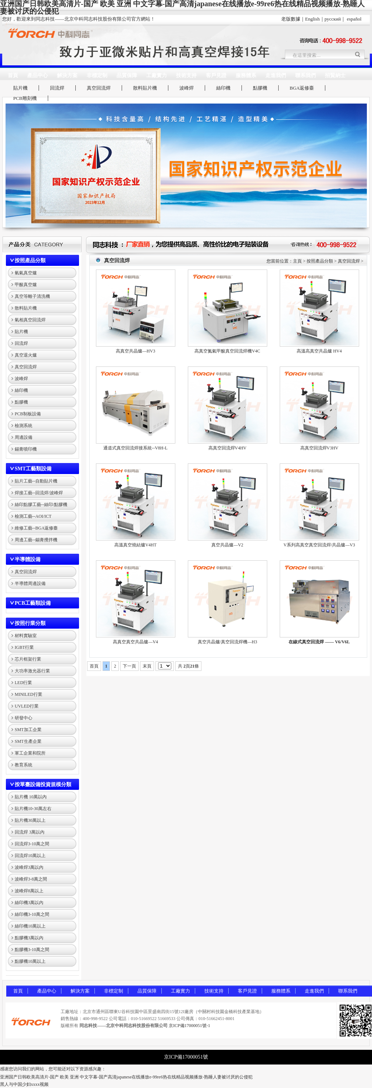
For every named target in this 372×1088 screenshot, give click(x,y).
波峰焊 (186, 88)
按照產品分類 (30, 260)
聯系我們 (305, 75)
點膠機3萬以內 (29, 937)
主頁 (297, 261)
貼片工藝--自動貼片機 (36, 481)
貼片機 (20, 88)
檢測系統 (23, 425)
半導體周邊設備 (30, 583)
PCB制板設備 (28, 413)
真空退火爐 (26, 355)
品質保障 (127, 75)
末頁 (147, 666)
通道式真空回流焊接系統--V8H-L (135, 448)
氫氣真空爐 (26, 272)
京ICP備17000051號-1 (189, 1025)
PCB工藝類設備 (33, 603)
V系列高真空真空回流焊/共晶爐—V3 (319, 544)
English (312, 19)
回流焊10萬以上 (30, 855)
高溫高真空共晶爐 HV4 (319, 351)
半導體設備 (27, 559)
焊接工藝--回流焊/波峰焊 (39, 492)
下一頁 (129, 666)
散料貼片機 (145, 88)
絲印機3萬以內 (29, 902)
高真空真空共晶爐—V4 (135, 641)
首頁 (13, 75)
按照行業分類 (30, 623)
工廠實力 (156, 75)
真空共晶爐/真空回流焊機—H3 (227, 641)
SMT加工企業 (28, 729)
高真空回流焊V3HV (319, 448)
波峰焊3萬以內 (29, 867)
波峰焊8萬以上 (29, 890)
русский (333, 19)
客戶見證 (216, 75)
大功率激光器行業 (32, 670)
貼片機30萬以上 (30, 820)
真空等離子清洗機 (32, 296)
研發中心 (23, 717)
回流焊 (57, 88)
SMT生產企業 (28, 741)
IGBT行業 (24, 647)
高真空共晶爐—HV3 (135, 351)
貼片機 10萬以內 (31, 796)
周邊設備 (23, 437)
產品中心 (37, 75)
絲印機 (223, 88)
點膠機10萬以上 (30, 961)
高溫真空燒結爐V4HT (135, 544)
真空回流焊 (99, 88)
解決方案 (67, 75)
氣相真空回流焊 (30, 319)
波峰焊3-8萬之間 (31, 879)
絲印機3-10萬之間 (32, 914)
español (354, 19)
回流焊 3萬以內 (29, 832)
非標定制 (97, 75)
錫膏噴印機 (26, 449)
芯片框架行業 (28, 659)
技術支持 (186, 75)
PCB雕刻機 (25, 98)
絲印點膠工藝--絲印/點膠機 (41, 504)
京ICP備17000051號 (186, 1057)
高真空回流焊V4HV (227, 448)
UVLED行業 (27, 706)
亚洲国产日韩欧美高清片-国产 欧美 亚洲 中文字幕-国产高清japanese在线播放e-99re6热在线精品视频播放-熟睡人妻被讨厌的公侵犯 (126, 1077)
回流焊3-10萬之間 (32, 843)
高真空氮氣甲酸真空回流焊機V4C (227, 351)
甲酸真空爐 (26, 284)
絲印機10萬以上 (30, 926)
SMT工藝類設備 (33, 468)
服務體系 (246, 75)
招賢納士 (335, 75)
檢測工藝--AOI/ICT (33, 516)
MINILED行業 (28, 694)
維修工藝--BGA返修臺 (36, 528)
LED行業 (23, 682)
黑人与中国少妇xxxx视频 (24, 1084)
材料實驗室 (26, 635)
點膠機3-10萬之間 (32, 949)
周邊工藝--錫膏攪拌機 (36, 539)
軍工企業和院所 (30, 753)
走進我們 (275, 75)
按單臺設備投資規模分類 (43, 784)
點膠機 (260, 88)
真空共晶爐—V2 (227, 544)
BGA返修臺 (302, 88)
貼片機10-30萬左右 (33, 808)
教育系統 (23, 764)
